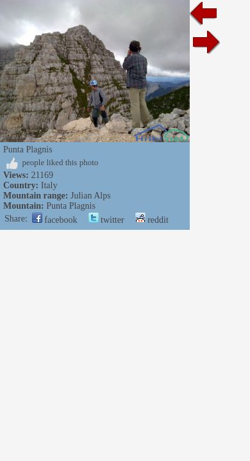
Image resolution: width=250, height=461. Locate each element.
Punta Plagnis (71, 206)
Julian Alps (91, 195)
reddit (152, 220)
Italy (49, 185)
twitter (106, 220)
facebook (55, 220)
